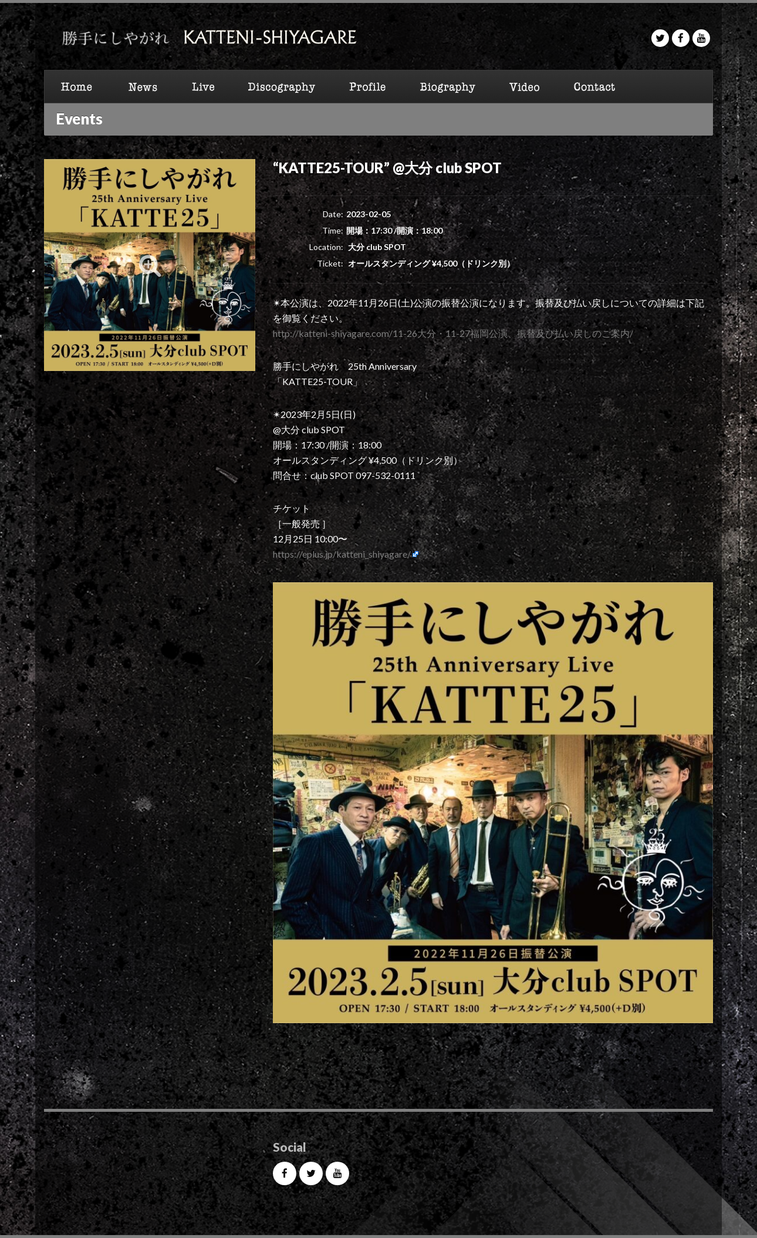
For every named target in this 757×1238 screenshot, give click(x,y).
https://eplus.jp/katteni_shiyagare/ (342, 553)
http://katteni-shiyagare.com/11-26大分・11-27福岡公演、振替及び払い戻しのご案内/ (453, 333)
